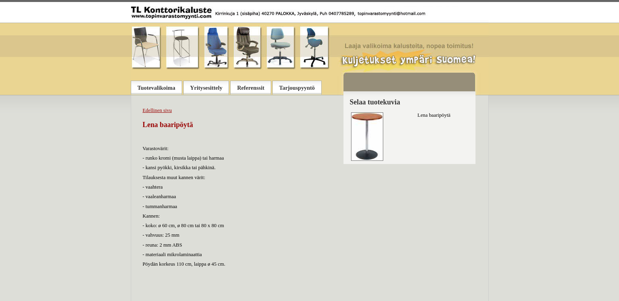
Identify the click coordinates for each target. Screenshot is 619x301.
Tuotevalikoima (156, 88)
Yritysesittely (206, 88)
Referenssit (250, 88)
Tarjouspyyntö (297, 88)
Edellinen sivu (157, 110)
